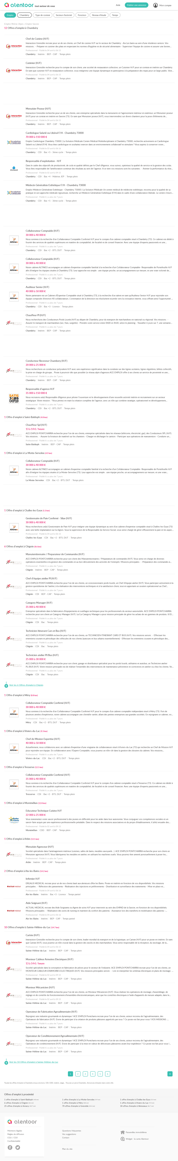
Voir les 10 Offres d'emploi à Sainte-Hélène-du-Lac (33, 1062)
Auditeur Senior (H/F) (37, 287)
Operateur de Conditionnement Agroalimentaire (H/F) (55, 1036)
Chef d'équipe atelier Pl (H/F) (41, 578)
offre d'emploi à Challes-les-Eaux (136, 1099)
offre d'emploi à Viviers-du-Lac (135, 1102)
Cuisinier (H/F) (33, 63)
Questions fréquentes (71, 1131)
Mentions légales (14, 1131)
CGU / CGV (12, 1138)
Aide (118, 5)
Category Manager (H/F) (39, 602)
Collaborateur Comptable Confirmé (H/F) (48, 703)
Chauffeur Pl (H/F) (36, 315)
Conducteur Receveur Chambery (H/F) (46, 360)
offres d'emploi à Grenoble (76, 1106)
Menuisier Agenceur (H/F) (40, 846)
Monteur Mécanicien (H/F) (40, 987)
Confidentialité (13, 1141)
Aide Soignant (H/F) (36, 903)
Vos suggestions (69, 1134)
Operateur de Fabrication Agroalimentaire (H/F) (51, 1011)
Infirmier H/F (33, 878)
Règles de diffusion (15, 1134)
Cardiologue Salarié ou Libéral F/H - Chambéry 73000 (55, 133)
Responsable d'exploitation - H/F (43, 161)
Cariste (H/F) (33, 935)
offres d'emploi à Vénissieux (135, 1106)
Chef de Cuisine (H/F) (37, 38)
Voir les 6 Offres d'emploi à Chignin (26, 685)
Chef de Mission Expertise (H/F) (43, 739)
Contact (65, 1138)
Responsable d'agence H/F (40, 389)
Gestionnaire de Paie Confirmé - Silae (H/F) (49, 518)
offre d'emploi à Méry (73, 1102)
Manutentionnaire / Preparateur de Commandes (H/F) (55, 554)
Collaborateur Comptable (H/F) (42, 230)
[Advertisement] (89, 94)
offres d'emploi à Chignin (17, 1102)
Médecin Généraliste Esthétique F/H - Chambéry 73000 (56, 185)
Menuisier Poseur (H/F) (38, 108)
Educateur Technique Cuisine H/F (44, 810)
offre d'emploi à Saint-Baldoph (19, 1099)
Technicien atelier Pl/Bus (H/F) (42, 655)
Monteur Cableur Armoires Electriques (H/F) (49, 959)
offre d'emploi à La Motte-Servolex (79, 1099)
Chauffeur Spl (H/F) (36, 424)
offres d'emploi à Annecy (18, 1106)
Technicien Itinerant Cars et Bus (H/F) (46, 630)
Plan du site (67, 1149)
